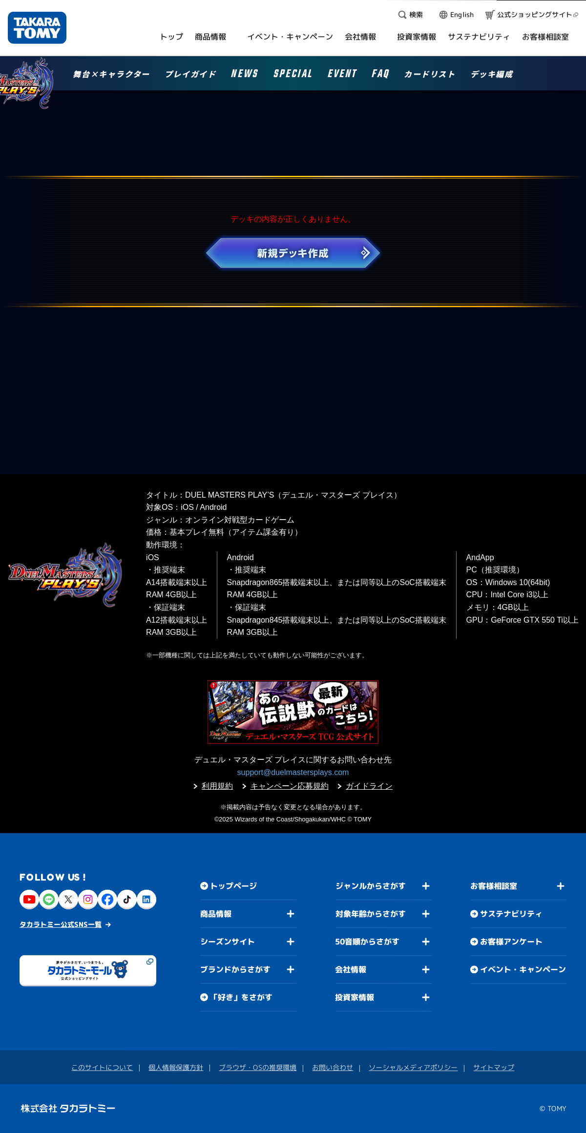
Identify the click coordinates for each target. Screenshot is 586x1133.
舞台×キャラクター (111, 75)
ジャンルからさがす (370, 886)
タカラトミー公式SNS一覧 (61, 924)
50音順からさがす (367, 941)
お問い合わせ (332, 1067)
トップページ (233, 886)
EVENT (341, 75)
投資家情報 (354, 997)
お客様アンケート (511, 941)
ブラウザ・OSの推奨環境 (257, 1067)
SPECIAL (293, 75)
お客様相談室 (493, 886)
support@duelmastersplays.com (293, 772)
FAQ (380, 75)
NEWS (244, 75)
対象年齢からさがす (370, 913)
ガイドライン (369, 786)
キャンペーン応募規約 (290, 786)
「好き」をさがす (241, 997)
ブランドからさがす (235, 969)
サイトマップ (493, 1067)
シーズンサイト (227, 941)
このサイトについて (102, 1067)
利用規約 (217, 786)
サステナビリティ (511, 913)
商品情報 (215, 913)
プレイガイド (190, 75)
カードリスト (430, 75)
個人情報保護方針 (175, 1067)
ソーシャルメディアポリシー (413, 1067)
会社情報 (350, 969)
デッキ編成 (491, 75)
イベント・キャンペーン (523, 969)
